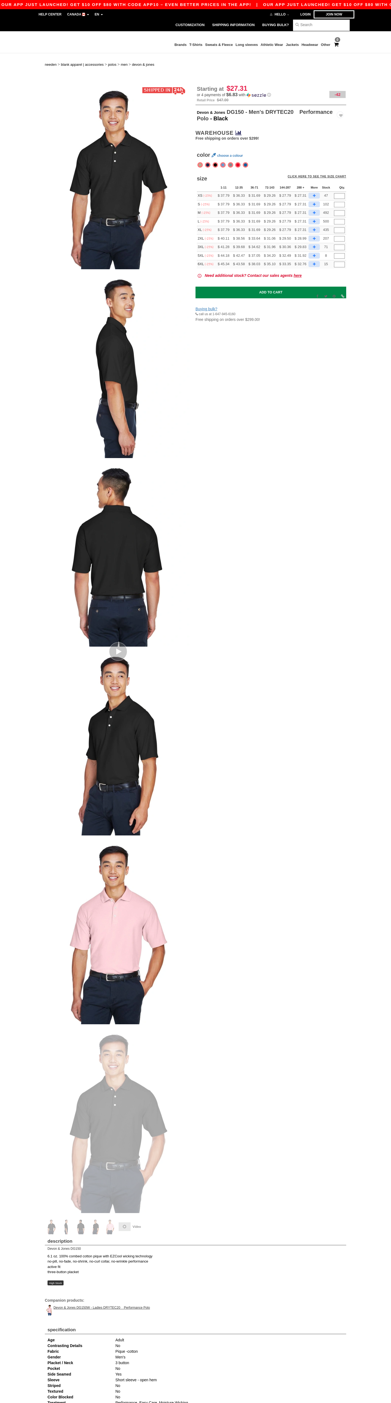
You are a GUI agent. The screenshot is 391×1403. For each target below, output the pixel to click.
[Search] (321, 24)
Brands (180, 45)
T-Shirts (195, 45)
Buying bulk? (275, 25)
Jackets (292, 45)
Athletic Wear (272, 45)
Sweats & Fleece (219, 45)
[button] (271, 77)
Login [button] (305, 14)
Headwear (309, 45)
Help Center (50, 14)
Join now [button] (334, 14)
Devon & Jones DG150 (64, 1231)
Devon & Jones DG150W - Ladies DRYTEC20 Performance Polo (101, 1290)
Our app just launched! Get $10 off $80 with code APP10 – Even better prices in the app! (238, 4)
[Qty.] (339, 178)
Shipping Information (233, 25)
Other (325, 45)
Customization (189, 25)
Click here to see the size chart (321, 162)
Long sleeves (246, 45)
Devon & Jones (216, 95)
